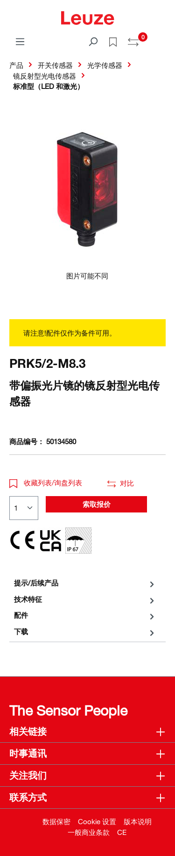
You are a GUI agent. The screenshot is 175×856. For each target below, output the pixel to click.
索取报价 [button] (97, 504)
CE (121, 832)
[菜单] (20, 41)
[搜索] (93, 41)
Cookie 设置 (97, 821)
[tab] (85, 583)
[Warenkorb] (160, 38)
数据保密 (56, 821)
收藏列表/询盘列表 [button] (45, 482)
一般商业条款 (89, 832)
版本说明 (138, 821)
